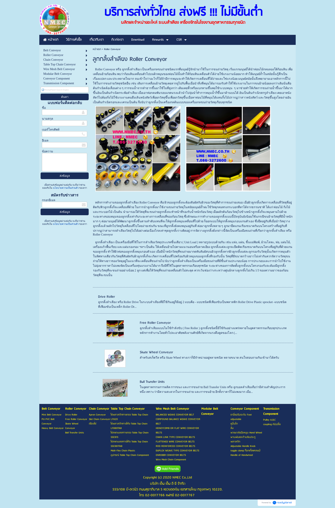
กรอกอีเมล (48, 200)
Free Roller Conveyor (155, 323)
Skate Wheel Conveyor (156, 352)
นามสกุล (47, 118)
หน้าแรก (97, 49)
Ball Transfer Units (152, 382)
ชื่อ (44, 107)
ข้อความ (47, 151)
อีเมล (45, 140)
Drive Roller (106, 297)
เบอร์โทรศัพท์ (50, 129)
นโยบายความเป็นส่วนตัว (65, 188)
